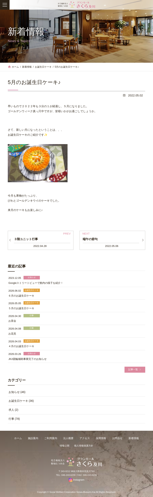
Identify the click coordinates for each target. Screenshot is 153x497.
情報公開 (64, 445)
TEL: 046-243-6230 (66, 475)
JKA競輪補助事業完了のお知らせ (27, 359)
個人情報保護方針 (83, 445)
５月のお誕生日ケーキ (21, 308)
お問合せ (117, 438)
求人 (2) (13, 409)
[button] (135, 370)
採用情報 (101, 438)
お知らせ (32, 277)
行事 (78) (14, 418)
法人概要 (68, 438)
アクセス (84, 438)
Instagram (78, 479)
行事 (32, 315)
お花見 (12, 333)
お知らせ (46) (17, 392)
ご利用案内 (50, 438)
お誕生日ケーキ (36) (21, 401)
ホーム (18, 438)
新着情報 (133, 438)
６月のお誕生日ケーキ (21, 295)
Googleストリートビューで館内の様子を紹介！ (35, 283)
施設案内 (33, 438)
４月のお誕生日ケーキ (21, 346)
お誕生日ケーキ (32, 290)
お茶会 (12, 321)
